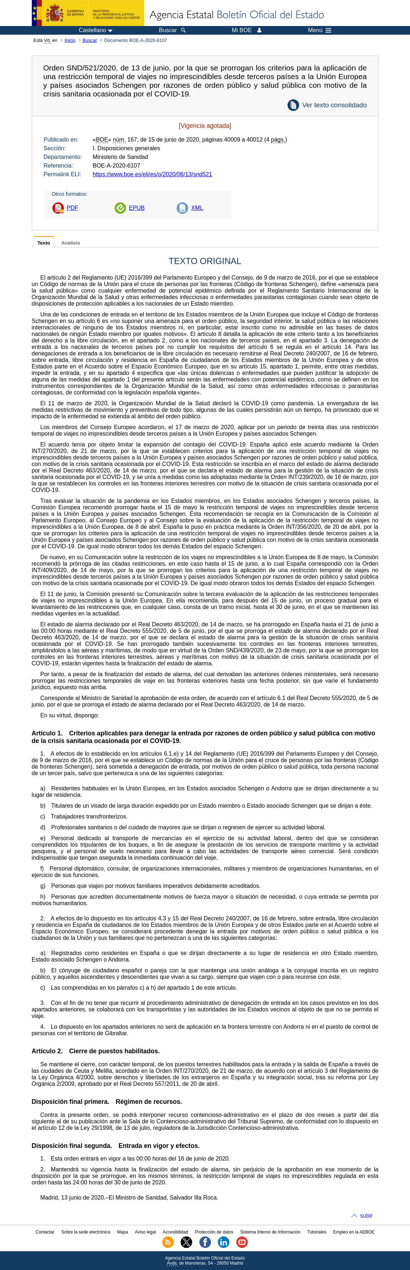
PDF (72, 208)
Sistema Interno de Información (270, 1232)
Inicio (70, 40)
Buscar (90, 40)
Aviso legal (145, 1232)
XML (197, 208)
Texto (44, 243)
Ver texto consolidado (334, 105)
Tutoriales (316, 1232)
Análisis (70, 243)
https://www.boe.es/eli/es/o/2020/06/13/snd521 (152, 174)
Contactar (44, 1232)
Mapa (122, 1232)
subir (366, 1216)
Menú (319, 30)
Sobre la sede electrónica (85, 1232)
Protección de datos (214, 1232)
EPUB (137, 208)
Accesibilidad (175, 1232)
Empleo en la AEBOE (353, 1232)
